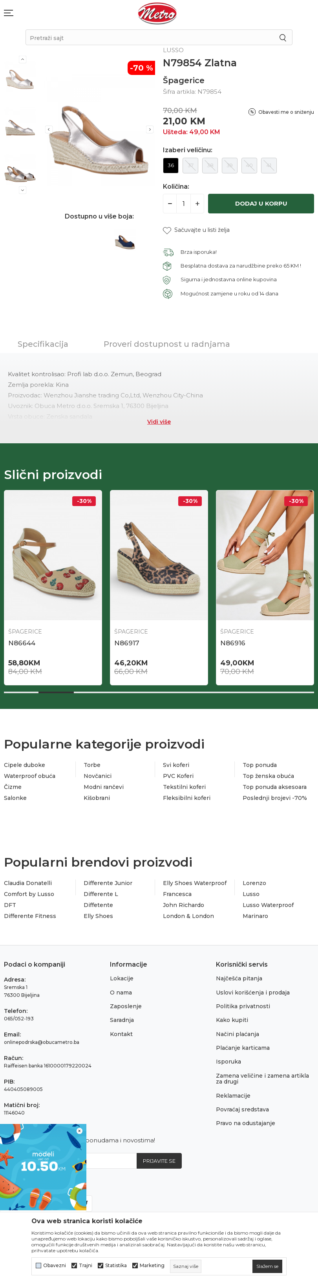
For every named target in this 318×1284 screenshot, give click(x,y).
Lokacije (121, 978)
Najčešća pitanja (239, 978)
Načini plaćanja (237, 1034)
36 (171, 165)
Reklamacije (233, 1095)
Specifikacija (43, 344)
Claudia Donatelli (28, 883)
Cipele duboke (24, 765)
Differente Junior (108, 883)
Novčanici (97, 776)
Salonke (15, 797)
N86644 (21, 643)
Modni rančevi (104, 786)
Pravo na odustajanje (245, 1123)
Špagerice (184, 80)
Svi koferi (176, 765)
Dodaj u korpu (261, 203)
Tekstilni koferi (184, 786)
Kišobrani (97, 797)
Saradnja (122, 1020)
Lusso (251, 894)
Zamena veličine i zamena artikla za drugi (262, 1078)
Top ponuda (260, 765)
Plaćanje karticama (243, 1047)
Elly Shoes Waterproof (195, 883)
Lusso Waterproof (268, 905)
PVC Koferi (178, 776)
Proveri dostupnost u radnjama (167, 344)
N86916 (232, 643)
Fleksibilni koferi (186, 797)
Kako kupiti (232, 1020)
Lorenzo (254, 883)
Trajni (85, 1265)
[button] (196, 230)
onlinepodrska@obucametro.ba (41, 1042)
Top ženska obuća (268, 776)
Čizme (13, 786)
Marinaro (255, 916)
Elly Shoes (98, 916)
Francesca (177, 894)
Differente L (101, 894)
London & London (188, 916)
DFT (10, 905)
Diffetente (98, 905)
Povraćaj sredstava (242, 1109)
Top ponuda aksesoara (275, 786)
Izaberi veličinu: (187, 150)
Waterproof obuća (29, 776)
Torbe (92, 765)
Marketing (152, 1265)
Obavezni (54, 1265)
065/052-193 (19, 1019)
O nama (121, 992)
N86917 (126, 643)
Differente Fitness (30, 916)
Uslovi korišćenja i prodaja (253, 992)
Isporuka (228, 1061)
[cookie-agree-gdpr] (267, 1266)
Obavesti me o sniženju (286, 112)
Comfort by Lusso (29, 894)
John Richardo (183, 905)
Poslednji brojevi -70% (275, 797)
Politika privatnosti (243, 1006)
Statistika (116, 1265)
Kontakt (121, 1034)
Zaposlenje (126, 1006)
